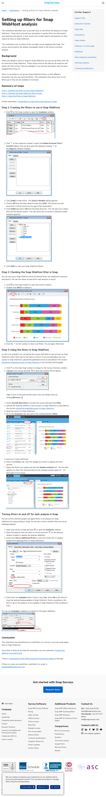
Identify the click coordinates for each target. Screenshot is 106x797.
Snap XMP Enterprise (62, 715)
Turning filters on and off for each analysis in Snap (37, 101)
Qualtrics (58, 737)
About (4, 714)
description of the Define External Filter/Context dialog (32, 658)
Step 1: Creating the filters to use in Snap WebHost (23, 90)
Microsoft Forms (60, 747)
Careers (4, 724)
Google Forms (60, 744)
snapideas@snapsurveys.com (13, 667)
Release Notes (33, 735)
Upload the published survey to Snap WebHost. (35, 408)
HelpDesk (79, 51)
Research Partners (8, 727)
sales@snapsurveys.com (91, 711)
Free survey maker (34, 731)
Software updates (82, 63)
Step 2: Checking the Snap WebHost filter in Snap (22, 93)
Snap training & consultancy (85, 57)
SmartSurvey (59, 734)
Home (4, 10)
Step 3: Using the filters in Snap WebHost (19, 96)
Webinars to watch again (84, 46)
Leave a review (7, 739)
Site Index (7, 703)
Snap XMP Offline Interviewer (65, 708)
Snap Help (79, 29)
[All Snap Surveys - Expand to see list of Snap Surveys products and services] (3, 3)
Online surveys (33, 721)
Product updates (34, 745)
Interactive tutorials (82, 23)
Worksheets (14, 10)
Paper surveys (33, 715)
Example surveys (34, 728)
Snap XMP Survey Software (38, 708)
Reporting (31, 725)
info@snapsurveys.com (90, 719)
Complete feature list (36, 741)
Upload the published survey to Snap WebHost (21, 362)
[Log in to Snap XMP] (102, 2)
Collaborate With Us (9, 736)
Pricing (30, 712)
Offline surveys (33, 718)
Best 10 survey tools (62, 731)
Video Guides (80, 40)
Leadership (6, 717)
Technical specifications (84, 68)
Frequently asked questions (12, 720)
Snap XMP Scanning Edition (65, 712)
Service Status (33, 748)
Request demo (53, 689)
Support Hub (80, 18)
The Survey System (62, 741)
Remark (57, 750)
